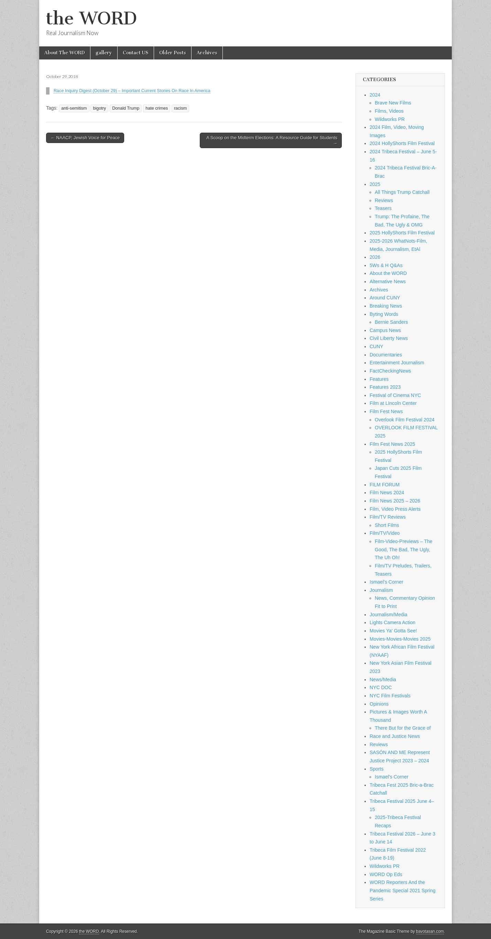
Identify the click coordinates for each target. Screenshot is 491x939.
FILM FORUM (385, 484)
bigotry (99, 108)
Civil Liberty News (389, 338)
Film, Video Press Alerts (395, 509)
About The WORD (64, 53)
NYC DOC (381, 687)
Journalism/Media (388, 614)
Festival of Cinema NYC (395, 395)
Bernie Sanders (391, 322)
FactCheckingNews (390, 371)
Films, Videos (389, 111)
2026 (375, 257)
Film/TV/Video (385, 533)
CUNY (376, 346)
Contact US (136, 53)
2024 (375, 95)
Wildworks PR (390, 119)
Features (379, 379)
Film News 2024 (387, 492)
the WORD (91, 18)
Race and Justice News (395, 736)
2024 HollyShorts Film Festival (402, 143)
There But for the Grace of (403, 728)
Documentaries (386, 354)
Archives (207, 53)
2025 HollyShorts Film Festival (402, 232)
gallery (104, 53)
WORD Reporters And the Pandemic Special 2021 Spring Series (402, 890)
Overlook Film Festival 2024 (405, 419)
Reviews (384, 200)
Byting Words (384, 314)
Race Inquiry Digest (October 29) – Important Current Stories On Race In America (132, 90)
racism (180, 108)
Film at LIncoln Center (393, 403)
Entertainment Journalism (397, 362)
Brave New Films (393, 103)
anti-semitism (74, 108)
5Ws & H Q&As (386, 265)
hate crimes (156, 108)
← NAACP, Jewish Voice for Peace (85, 137)
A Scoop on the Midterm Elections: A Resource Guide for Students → (271, 140)
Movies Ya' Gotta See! (393, 630)
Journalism (381, 590)
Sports (376, 769)
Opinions (379, 704)
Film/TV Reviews (388, 517)
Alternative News (388, 281)
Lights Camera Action (392, 622)
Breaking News (386, 306)
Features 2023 (385, 387)
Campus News (385, 330)
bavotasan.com (430, 931)
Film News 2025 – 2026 (395, 501)
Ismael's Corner (386, 582)
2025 (375, 184)
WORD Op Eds (386, 874)
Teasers (383, 208)
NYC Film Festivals (390, 695)
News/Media (383, 679)
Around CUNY (385, 297)
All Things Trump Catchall (402, 192)
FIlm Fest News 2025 (392, 444)
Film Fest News (386, 411)
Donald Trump (125, 108)
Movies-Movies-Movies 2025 (400, 639)
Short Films (387, 525)
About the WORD (388, 273)
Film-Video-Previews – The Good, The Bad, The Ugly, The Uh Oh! (404, 549)
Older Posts (172, 53)
